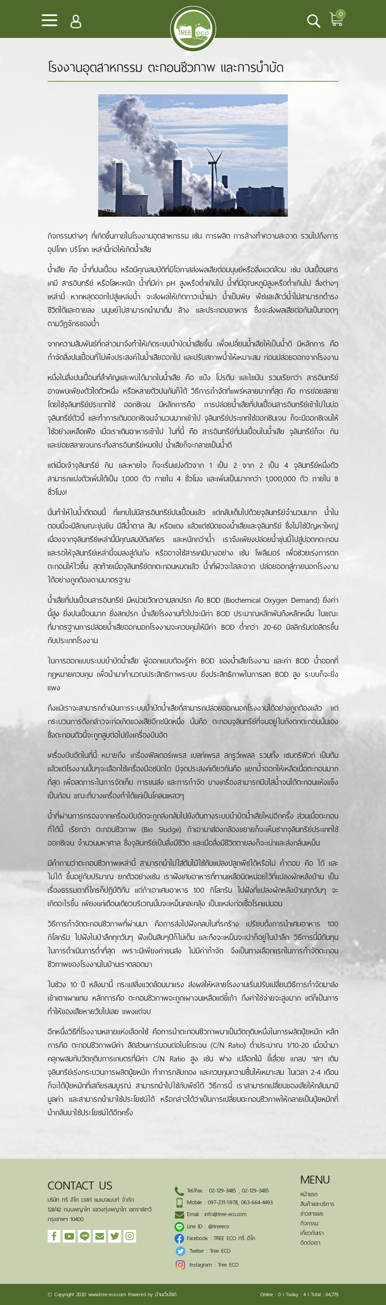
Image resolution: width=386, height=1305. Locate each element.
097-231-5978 (223, 1202)
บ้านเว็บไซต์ (166, 1294)
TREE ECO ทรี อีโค (234, 1238)
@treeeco (218, 1226)
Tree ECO (220, 1251)
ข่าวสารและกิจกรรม (312, 1218)
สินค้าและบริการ (317, 1204)
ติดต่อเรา (310, 1243)
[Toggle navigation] (49, 23)
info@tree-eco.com (225, 1214)
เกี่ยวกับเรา (312, 1233)
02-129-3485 (222, 1190)
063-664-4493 (257, 1202)
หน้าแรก (309, 1194)
